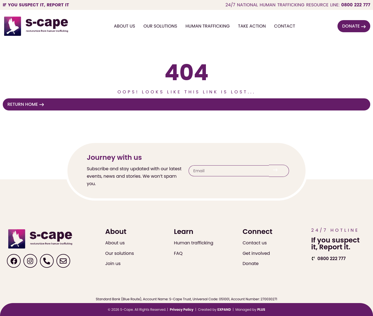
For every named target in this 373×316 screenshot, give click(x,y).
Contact (284, 26)
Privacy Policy (182, 309)
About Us (124, 26)
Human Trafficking (208, 26)
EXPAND (224, 309)
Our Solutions (160, 26)
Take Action (252, 26)
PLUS (261, 309)
